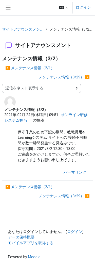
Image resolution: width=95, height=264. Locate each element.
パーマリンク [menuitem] (75, 172)
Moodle (34, 257)
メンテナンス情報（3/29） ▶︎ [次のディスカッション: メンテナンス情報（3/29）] (64, 77)
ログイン (83, 7)
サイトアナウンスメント (23, 29)
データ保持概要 (21, 237)
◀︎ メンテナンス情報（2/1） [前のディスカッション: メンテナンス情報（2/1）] (29, 68)
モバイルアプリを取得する (30, 243)
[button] (63, 7)
